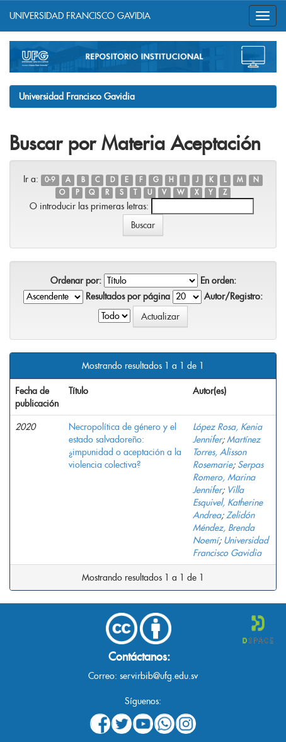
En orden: (218, 280)
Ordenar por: (75, 280)
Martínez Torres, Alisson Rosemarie (226, 452)
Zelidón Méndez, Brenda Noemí (224, 527)
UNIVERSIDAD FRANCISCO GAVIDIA (80, 15)
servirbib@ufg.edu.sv (159, 675)
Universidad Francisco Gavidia (77, 96)
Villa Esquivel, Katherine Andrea (228, 502)
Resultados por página (128, 296)
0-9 (50, 180)
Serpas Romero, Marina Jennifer (228, 477)
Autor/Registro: (233, 296)
